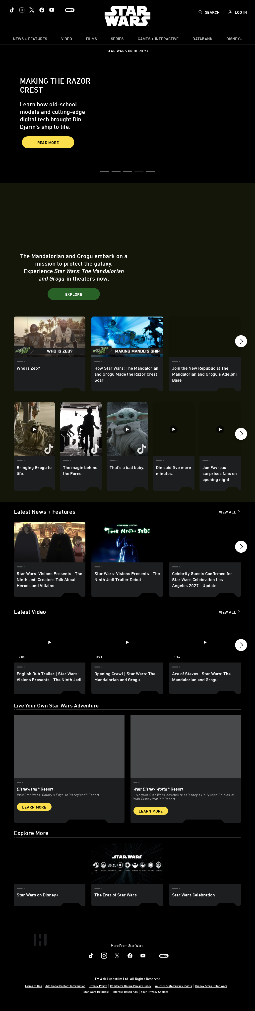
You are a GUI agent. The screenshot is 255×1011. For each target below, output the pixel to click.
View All (227, 512)
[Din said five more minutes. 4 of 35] (173, 429)
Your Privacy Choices (154, 997)
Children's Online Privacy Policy (130, 991)
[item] (30, 39)
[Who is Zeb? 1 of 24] (49, 337)
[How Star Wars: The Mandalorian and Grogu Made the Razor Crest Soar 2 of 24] (127, 337)
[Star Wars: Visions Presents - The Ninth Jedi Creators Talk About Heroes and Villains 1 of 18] (49, 542)
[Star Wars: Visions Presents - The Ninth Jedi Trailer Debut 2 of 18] (127, 542)
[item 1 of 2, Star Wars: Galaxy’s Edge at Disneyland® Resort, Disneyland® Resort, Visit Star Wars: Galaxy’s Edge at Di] (69, 752)
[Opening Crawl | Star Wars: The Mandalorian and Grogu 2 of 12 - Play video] (127, 642)
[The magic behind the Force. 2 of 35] (80, 429)
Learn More (34, 812)
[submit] (200, 12)
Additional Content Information (65, 991)
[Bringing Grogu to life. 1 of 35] (34, 429)
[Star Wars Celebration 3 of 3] (205, 869)
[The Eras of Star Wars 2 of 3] (127, 869)
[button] (104, 171)
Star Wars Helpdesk (96, 997)
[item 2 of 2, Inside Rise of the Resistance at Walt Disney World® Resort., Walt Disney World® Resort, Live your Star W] (185, 752)
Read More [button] (48, 142)
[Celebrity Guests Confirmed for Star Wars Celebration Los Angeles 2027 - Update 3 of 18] (205, 542)
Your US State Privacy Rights (173, 991)
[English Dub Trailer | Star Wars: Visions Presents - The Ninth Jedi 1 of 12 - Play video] (49, 642)
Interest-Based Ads (125, 997)
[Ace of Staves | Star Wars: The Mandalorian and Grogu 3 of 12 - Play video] (205, 642)
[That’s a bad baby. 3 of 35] (127, 429)
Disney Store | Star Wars (211, 991)
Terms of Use (33, 991)
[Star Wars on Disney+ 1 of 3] (49, 869)
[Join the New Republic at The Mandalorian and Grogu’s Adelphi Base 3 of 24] (205, 337)
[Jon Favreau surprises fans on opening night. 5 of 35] (220, 429)
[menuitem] (66, 39)
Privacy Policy (98, 991)
